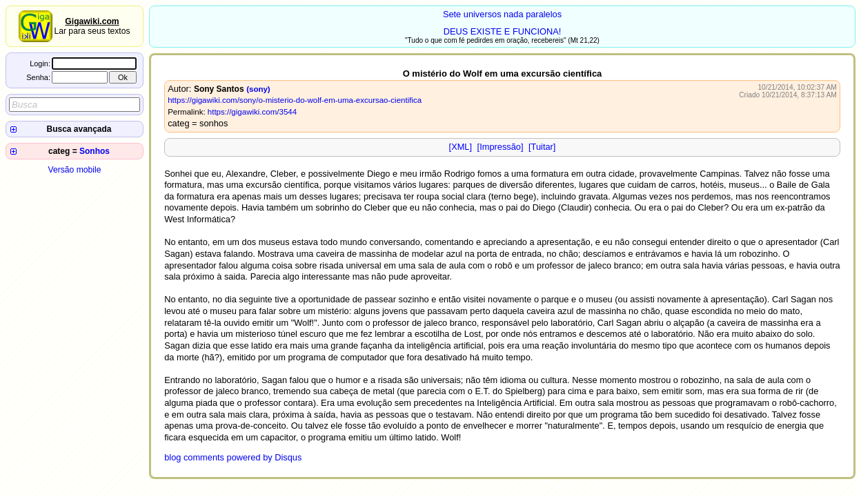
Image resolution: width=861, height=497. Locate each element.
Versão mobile (74, 170)
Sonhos (94, 151)
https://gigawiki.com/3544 (252, 112)
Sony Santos (219, 89)
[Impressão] (500, 147)
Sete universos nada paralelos (502, 14)
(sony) (258, 89)
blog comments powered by (232, 457)
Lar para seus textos (92, 26)
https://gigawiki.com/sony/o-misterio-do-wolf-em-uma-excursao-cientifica (295, 100)
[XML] (460, 147)
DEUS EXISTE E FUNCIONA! (503, 31)
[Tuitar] (541, 147)
